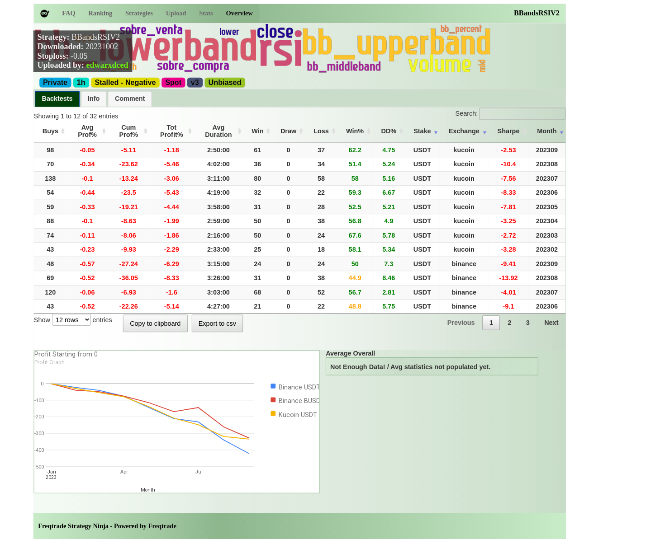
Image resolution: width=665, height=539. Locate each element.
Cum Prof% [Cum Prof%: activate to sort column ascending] (137, 127)
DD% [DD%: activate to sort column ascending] (401, 127)
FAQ (68, 13)
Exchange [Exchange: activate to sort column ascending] (471, 127)
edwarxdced (107, 65)
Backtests (57, 98)
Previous (461, 315)
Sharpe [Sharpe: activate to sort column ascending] (513, 127)
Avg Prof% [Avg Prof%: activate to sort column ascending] (88, 127)
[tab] (57, 99)
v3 (195, 83)
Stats (206, 13)
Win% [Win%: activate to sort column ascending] (370, 127)
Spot (173, 83)
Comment (130, 98)
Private (55, 83)
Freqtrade (162, 518)
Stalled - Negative (125, 83)
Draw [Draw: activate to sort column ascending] (308, 127)
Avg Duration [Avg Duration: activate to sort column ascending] (238, 127)
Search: (510, 113)
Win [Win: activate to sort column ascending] (279, 127)
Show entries (73, 312)
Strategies (139, 13)
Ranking (100, 13)
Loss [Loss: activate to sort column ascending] (339, 127)
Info (94, 98)
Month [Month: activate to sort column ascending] (548, 127)
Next (551, 315)
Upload (176, 13)
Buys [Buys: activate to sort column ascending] (49, 127)
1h (81, 83)
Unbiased (225, 83)
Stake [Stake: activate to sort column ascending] (432, 127)
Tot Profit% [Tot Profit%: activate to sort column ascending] (187, 127)
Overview (239, 13)
